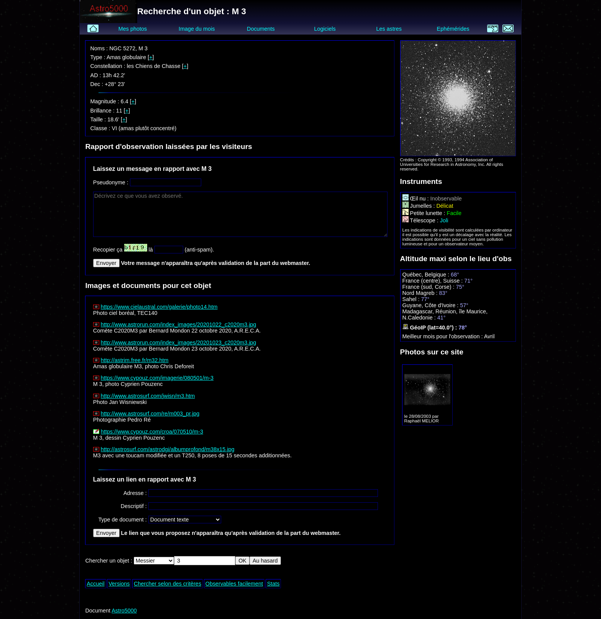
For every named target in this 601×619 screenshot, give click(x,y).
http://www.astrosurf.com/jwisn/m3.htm (148, 396)
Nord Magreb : (420, 293)
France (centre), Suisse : (433, 281)
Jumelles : (419, 206)
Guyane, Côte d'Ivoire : (431, 305)
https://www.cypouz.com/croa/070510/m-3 (152, 432)
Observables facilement (234, 584)
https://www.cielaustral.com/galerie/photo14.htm (159, 307)
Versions (119, 584)
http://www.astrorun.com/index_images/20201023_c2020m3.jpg (178, 342)
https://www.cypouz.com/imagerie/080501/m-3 (157, 378)
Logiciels (325, 29)
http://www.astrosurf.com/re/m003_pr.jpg (150, 413)
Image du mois (197, 29)
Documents (261, 29)
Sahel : (411, 299)
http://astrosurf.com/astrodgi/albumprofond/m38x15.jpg (168, 449)
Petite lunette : (424, 213)
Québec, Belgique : (426, 274)
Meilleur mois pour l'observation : (443, 336)
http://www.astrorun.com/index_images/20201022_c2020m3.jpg (178, 324)
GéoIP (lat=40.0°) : (430, 327)
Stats (273, 584)
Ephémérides (453, 29)
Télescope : (421, 220)
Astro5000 (124, 610)
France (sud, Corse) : (429, 287)
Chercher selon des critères (167, 584)
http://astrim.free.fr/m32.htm (135, 360)
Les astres (389, 29)
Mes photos (132, 29)
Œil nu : (416, 198)
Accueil (95, 584)
